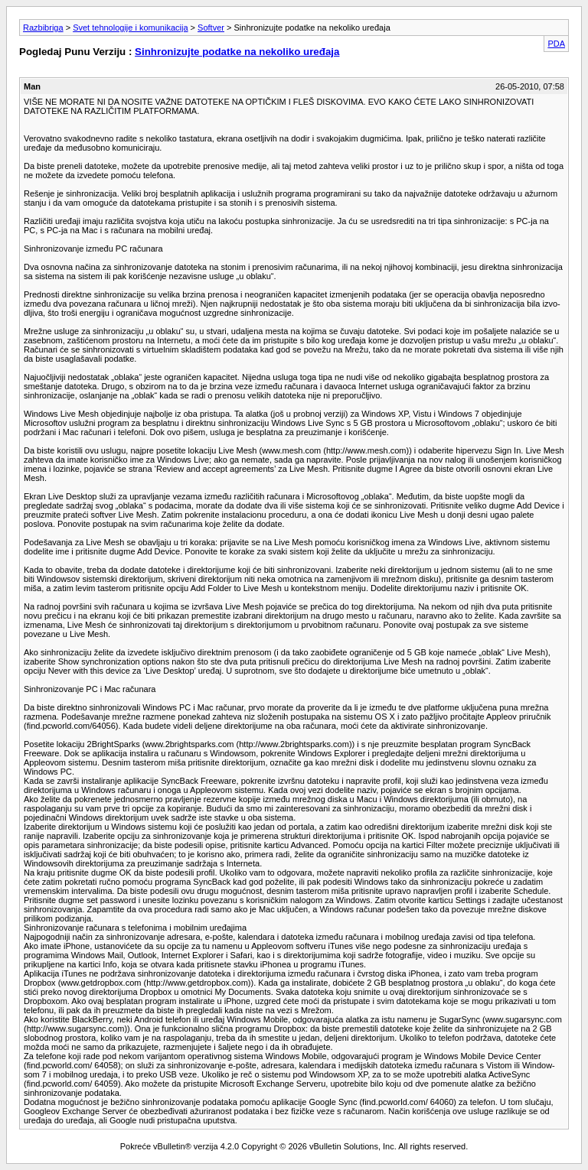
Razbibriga (43, 27)
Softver (211, 27)
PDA (556, 43)
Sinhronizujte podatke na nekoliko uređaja (237, 51)
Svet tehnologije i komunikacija (130, 27)
